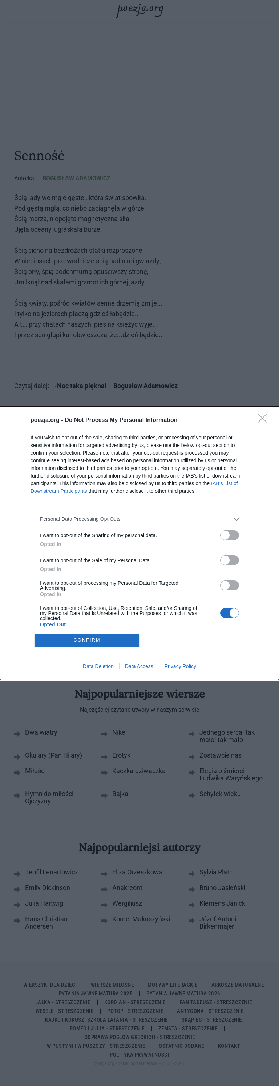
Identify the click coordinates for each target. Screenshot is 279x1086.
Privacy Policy (180, 666)
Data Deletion (98, 666)
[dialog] (139, 543)
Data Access (139, 666)
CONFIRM (87, 640)
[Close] (265, 420)
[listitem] (139, 519)
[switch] (229, 535)
